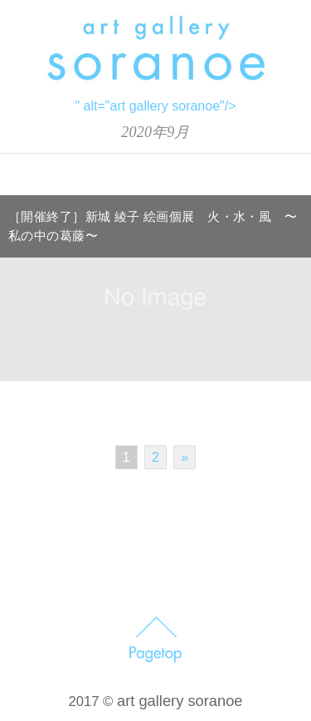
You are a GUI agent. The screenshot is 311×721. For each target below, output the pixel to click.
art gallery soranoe (180, 700)
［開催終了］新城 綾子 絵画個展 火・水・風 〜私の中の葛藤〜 (152, 226)
